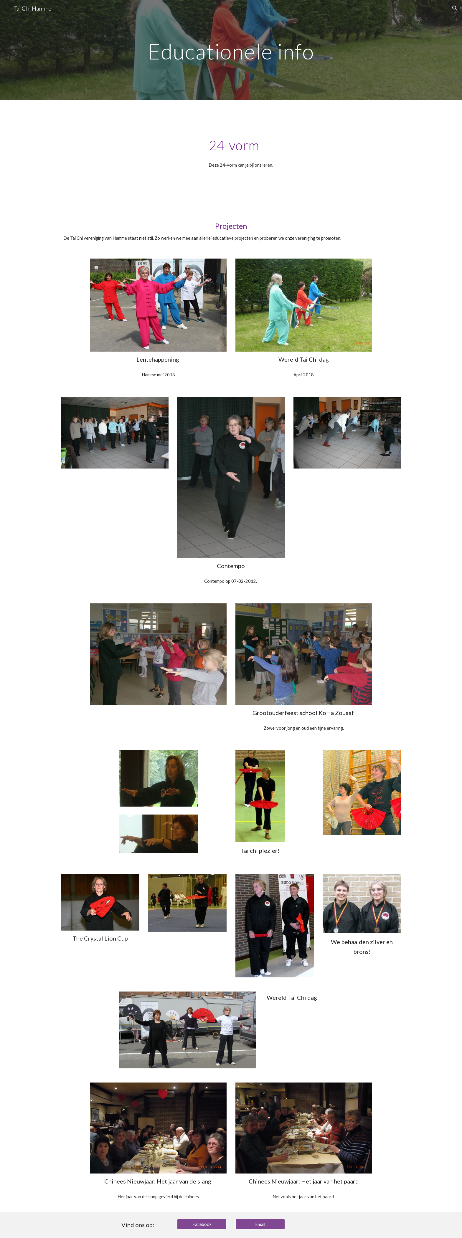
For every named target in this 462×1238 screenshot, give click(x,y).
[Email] (260, 1224)
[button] (455, 8)
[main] (231, 50)
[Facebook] (201, 1224)
